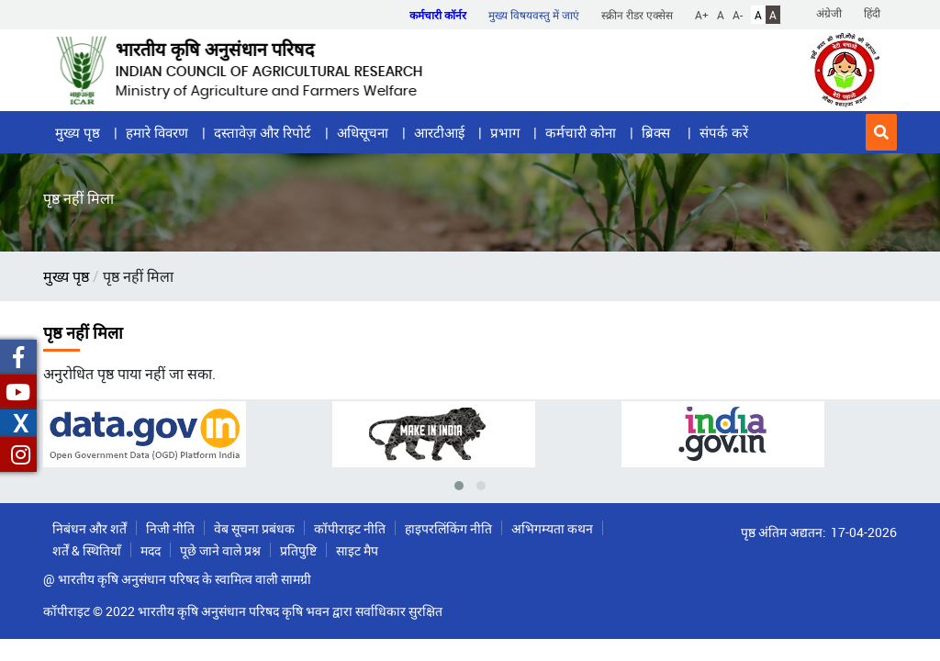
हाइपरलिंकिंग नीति (448, 528)
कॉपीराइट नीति (350, 528)
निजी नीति (170, 528)
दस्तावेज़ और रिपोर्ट (262, 132)
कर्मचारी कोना (580, 132)
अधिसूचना (362, 132)
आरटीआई (439, 132)
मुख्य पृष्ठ (77, 132)
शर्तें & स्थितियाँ (86, 550)
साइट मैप (357, 550)
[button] (881, 132)
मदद (150, 550)
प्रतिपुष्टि (298, 550)
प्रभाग (505, 132)
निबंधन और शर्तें (89, 528)
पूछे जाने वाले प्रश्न (220, 550)
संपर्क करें (723, 132)
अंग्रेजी (829, 12)
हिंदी (872, 12)
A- (738, 14)
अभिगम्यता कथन (552, 528)
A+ (702, 14)
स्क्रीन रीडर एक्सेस (637, 14)
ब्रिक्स (658, 132)
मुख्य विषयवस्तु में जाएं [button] (533, 14)
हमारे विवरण (157, 132)
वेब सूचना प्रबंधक (254, 528)
